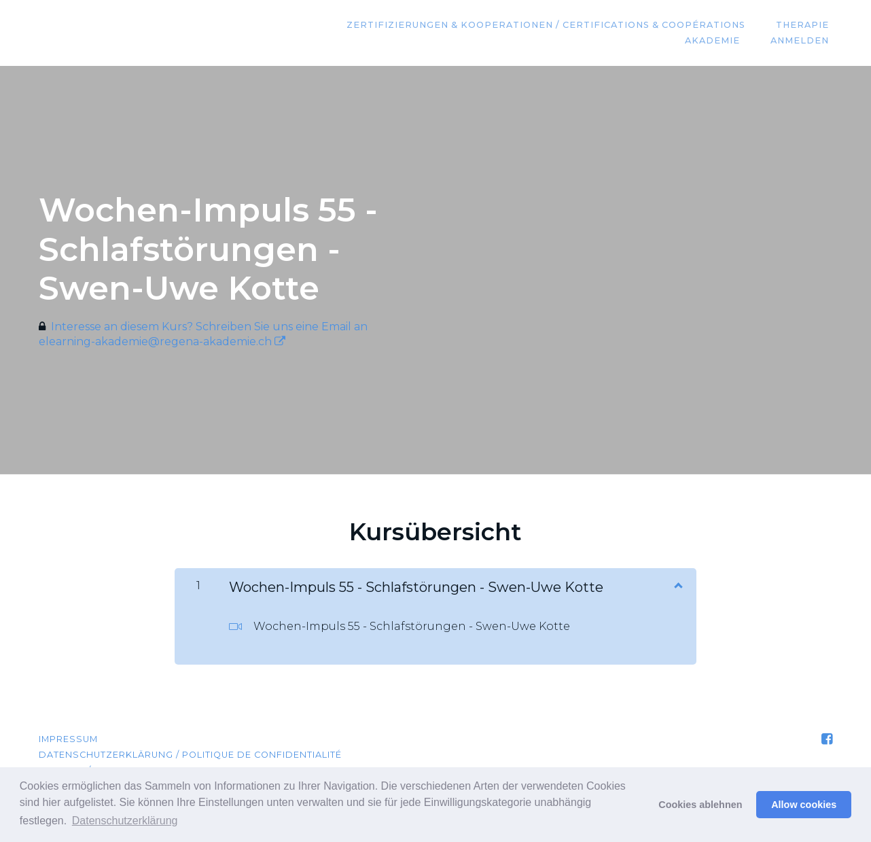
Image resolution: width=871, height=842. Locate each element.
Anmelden (803, 41)
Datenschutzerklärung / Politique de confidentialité (190, 755)
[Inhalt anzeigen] (677, 584)
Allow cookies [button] (803, 804)
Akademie (721, 41)
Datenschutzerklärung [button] (125, 820)
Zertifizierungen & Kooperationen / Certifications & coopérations (555, 25)
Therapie (805, 25)
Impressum (68, 739)
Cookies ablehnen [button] (700, 804)
